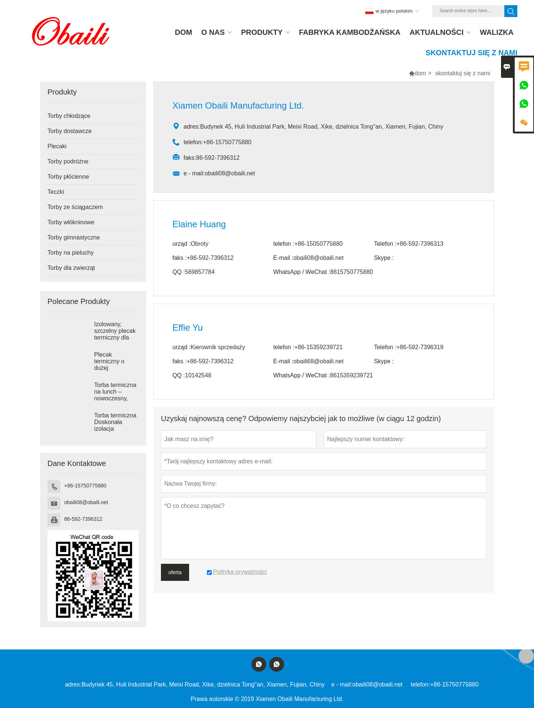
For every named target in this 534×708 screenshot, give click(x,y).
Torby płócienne (68, 176)
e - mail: (341, 684)
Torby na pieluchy (70, 252)
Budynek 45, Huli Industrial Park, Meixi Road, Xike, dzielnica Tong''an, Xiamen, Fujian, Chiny (203, 684)
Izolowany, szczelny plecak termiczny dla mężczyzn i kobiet (115, 337)
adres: (73, 684)
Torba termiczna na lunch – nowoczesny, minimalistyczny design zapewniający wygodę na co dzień (115, 398)
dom (420, 73)
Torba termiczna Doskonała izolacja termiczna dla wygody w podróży (115, 429)
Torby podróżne (67, 161)
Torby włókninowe (70, 222)
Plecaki (57, 146)
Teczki (55, 192)
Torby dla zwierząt (71, 268)
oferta (175, 572)
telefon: (420, 684)
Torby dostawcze (69, 131)
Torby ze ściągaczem (75, 207)
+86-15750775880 (85, 486)
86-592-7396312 (83, 519)
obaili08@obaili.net (86, 502)
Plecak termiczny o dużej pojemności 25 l (114, 364)
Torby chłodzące (68, 116)
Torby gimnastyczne (73, 237)
